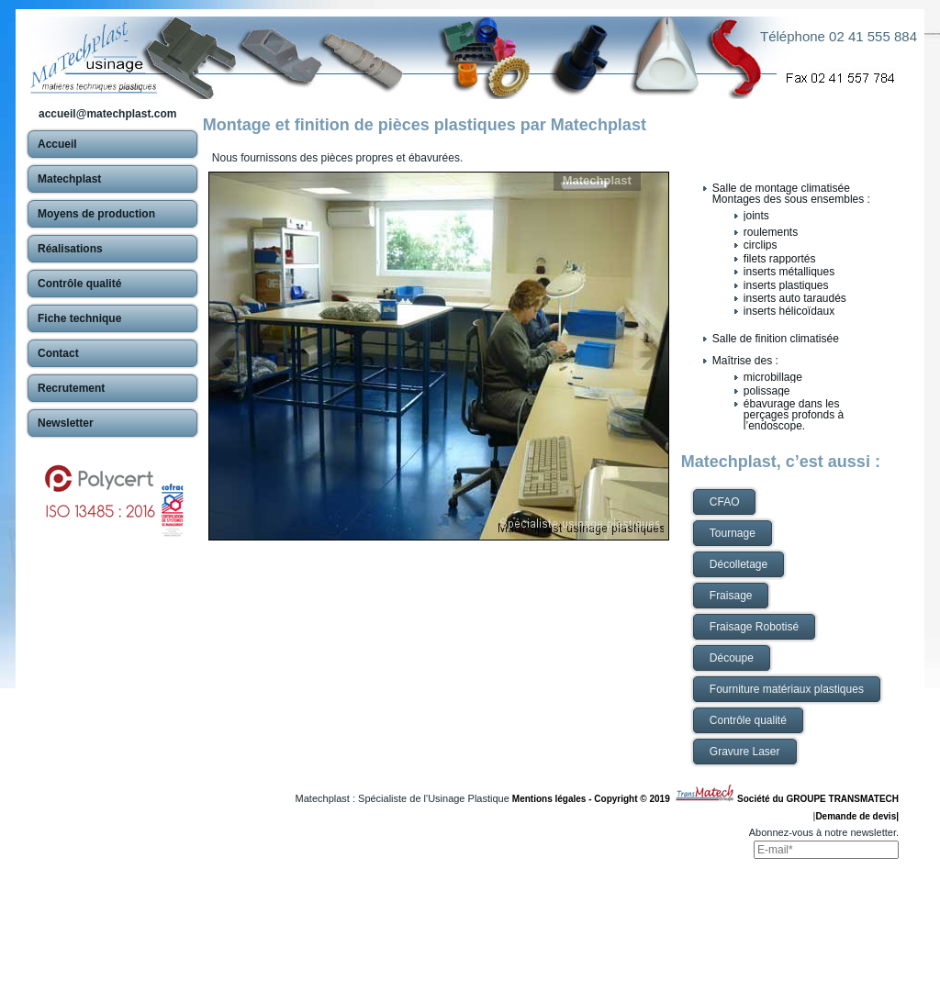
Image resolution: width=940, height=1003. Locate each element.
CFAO (725, 502)
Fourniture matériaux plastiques (787, 689)
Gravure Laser (745, 751)
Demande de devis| (857, 816)
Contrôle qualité (748, 720)
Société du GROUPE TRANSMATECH (818, 799)
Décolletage (738, 564)
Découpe (732, 658)
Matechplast (597, 180)
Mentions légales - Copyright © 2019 (593, 799)
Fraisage (731, 595)
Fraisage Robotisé (754, 626)
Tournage (732, 533)
